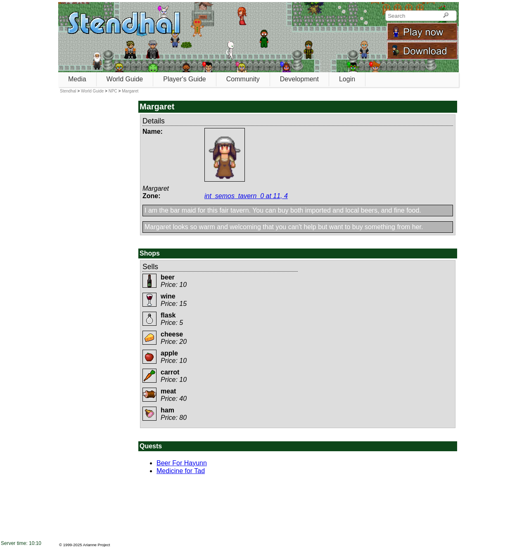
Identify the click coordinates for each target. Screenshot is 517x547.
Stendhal (68, 91)
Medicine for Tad (181, 470)
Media (77, 79)
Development (299, 79)
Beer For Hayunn (182, 462)
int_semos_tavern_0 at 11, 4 (246, 195)
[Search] (446, 15)
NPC (113, 91)
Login (347, 79)
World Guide (125, 79)
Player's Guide (184, 79)
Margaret (130, 91)
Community (243, 79)
